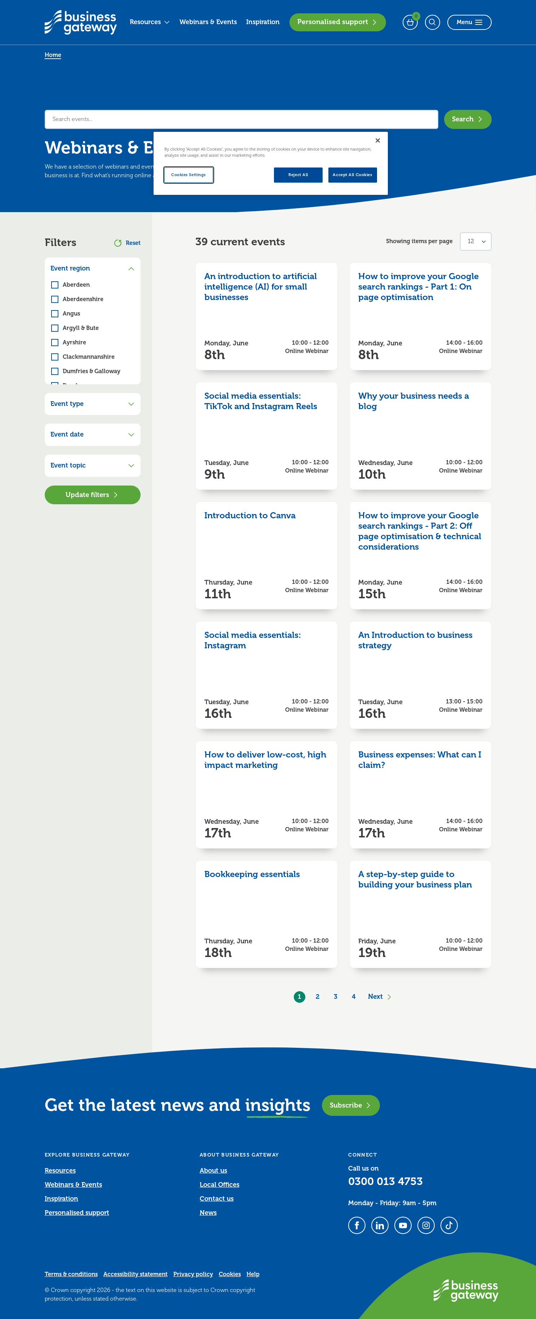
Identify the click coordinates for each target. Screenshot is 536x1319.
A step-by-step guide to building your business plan (415, 879)
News (208, 1212)
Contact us (217, 1198)
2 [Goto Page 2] (317, 996)
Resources (150, 22)
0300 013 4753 (385, 1181)
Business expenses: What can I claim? (419, 760)
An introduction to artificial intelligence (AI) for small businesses (260, 286)
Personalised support (337, 22)
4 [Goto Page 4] (354, 996)
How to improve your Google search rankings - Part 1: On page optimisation (418, 286)
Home (53, 55)
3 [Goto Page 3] (335, 996)
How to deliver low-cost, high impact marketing (265, 760)
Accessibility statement (135, 1274)
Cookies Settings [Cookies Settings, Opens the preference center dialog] (188, 175)
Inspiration (263, 22)
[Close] (378, 140)
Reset (127, 243)
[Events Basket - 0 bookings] (410, 22)
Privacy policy (193, 1274)
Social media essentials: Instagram (252, 640)
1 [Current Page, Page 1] (299, 996)
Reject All (298, 175)
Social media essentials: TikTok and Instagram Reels (260, 401)
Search (468, 119)
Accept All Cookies (352, 175)
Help (253, 1274)
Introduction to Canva (250, 515)
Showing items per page (419, 241)
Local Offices (219, 1184)
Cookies (230, 1274)
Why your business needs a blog (413, 401)
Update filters (92, 494)
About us (213, 1170)
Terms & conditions (71, 1274)
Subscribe (351, 1105)
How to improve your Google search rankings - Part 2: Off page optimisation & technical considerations (419, 530)
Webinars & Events (208, 22)
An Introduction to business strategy (415, 640)
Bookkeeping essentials (252, 874)
